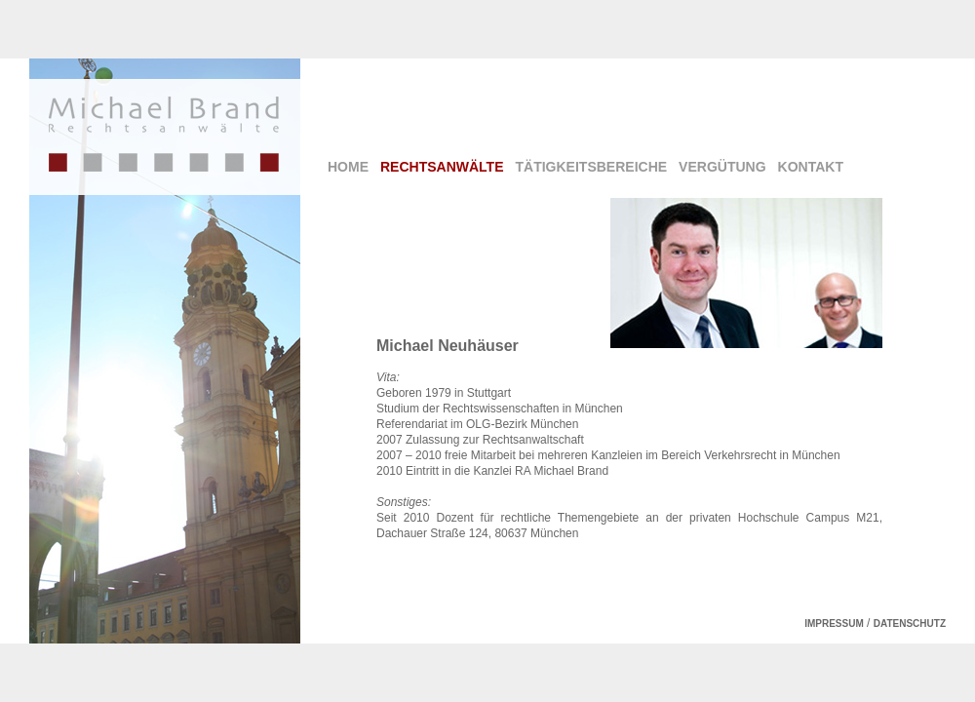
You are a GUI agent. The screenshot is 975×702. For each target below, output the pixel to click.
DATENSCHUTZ (910, 623)
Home (348, 167)
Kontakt (810, 167)
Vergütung (722, 167)
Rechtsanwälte (442, 167)
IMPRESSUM (834, 623)
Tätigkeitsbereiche (592, 167)
